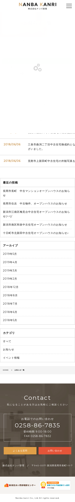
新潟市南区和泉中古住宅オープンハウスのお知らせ (35, 224)
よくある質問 (20, 450)
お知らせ (8, 349)
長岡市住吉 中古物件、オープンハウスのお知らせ (35, 203)
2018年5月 (10, 320)
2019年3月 (10, 270)
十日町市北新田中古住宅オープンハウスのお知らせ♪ (36, 233)
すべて (7, 341)
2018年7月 (10, 303)
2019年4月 (10, 262)
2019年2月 (10, 278)
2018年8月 (10, 295)
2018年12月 (11, 287)
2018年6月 (10, 312)
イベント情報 (11, 357)
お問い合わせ (55, 450)
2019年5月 (10, 254)
